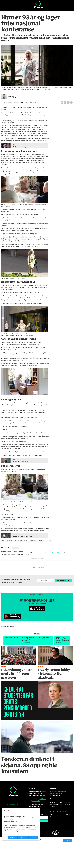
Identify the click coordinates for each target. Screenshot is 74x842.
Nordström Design (60, 811)
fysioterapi (48, 540)
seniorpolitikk (18, 540)
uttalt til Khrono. (11, 349)
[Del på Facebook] (62, 102)
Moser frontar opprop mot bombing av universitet (28, 639)
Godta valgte (23, 837)
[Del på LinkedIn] (68, 102)
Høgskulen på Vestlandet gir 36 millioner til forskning (62, 639)
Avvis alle (33, 837)
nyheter (33, 540)
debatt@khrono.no (56, 793)
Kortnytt (37, 634)
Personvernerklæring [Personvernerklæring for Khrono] (13, 804)
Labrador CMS (58, 815)
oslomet (40, 540)
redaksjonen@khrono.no (58, 791)
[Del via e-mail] (71, 102)
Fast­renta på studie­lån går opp (11, 638)
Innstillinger (67, 840)
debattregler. (36, 801)
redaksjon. (43, 799)
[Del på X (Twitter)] (65, 102)
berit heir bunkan (7, 540)
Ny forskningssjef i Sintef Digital (44, 638)
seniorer (26, 540)
